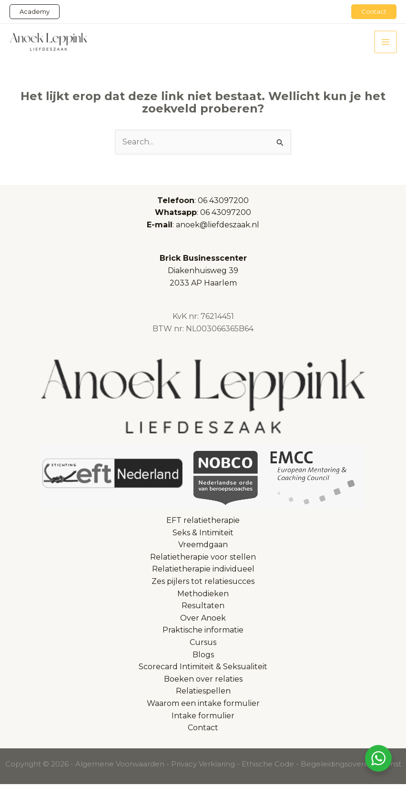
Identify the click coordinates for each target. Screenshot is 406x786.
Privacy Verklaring (203, 765)
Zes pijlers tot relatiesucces (203, 582)
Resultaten (203, 607)
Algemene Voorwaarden (119, 765)
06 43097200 (223, 201)
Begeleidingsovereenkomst (351, 765)
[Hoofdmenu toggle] (386, 42)
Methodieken (203, 595)
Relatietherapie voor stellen (203, 558)
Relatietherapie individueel (203, 570)
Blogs (203, 656)
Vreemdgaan (203, 546)
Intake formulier (203, 717)
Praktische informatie (203, 631)
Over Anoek (203, 619)
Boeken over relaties (203, 680)
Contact (203, 729)
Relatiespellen (203, 692)
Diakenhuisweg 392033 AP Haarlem (203, 272)
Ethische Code (268, 765)
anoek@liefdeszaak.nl (217, 226)
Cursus (203, 643)
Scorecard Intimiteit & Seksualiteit (203, 668)
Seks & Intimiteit (203, 534)
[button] (35, 11)
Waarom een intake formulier (203, 704)
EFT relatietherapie (203, 521)
